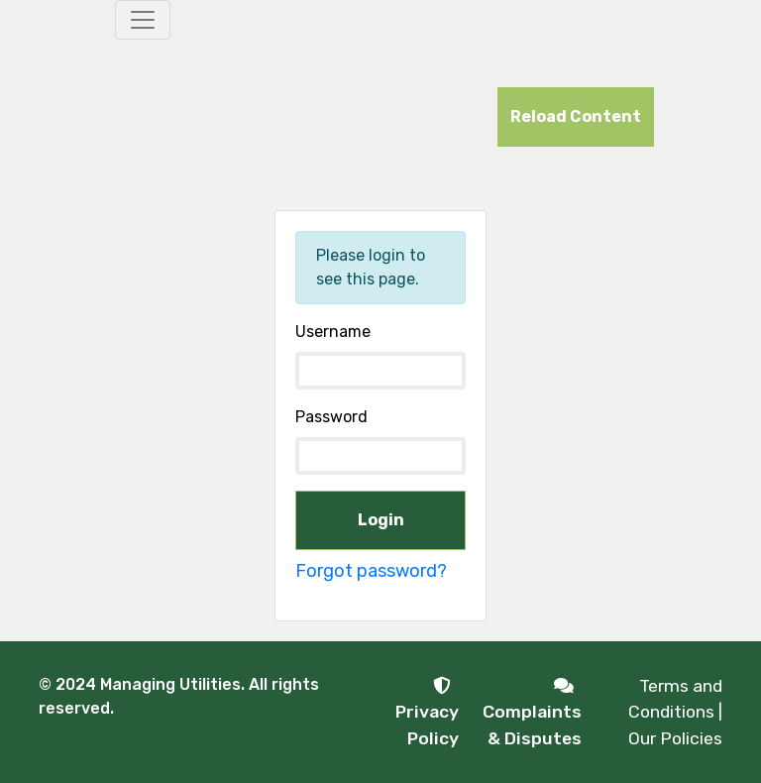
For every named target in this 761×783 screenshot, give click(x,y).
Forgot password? (371, 571)
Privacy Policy (427, 712)
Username (333, 331)
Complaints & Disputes (532, 712)
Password (331, 416)
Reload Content (575, 116)
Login (381, 519)
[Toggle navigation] (142, 20)
